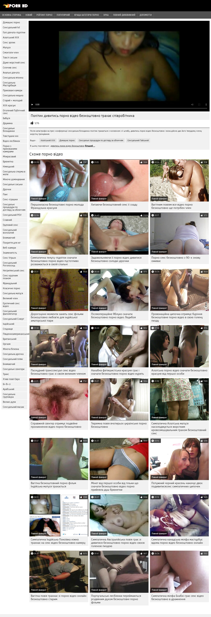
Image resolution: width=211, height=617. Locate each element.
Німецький (8, 166)
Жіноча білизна (11, 349)
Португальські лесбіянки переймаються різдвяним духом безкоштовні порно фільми (116, 599)
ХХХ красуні (9, 105)
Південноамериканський (15, 334)
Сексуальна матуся (13, 293)
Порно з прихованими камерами (10, 149)
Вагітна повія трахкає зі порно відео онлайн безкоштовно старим (58, 597)
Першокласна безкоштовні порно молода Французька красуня (57, 206)
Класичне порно (11, 288)
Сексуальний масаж (13, 407)
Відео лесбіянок (11, 141)
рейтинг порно (44, 14)
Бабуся (6, 118)
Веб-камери (9, 247)
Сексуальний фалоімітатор (10, 312)
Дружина (7, 123)
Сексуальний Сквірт (13, 319)
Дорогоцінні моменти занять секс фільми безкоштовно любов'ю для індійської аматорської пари (57, 317)
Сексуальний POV (12, 215)
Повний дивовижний (124, 14)
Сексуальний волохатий (10, 231)
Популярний (63, 14)
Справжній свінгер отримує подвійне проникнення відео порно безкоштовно (56, 425)
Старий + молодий (12, 100)
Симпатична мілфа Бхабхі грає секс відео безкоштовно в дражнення (177, 597)
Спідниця (8, 329)
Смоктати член (11, 52)
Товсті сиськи (10, 57)
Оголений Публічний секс (14, 112)
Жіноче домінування (14, 179)
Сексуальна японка (13, 77)
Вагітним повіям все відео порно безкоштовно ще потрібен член (172, 206)
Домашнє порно (11, 22)
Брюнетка (8, 161)
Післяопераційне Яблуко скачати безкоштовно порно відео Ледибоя (113, 315)
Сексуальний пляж (13, 359)
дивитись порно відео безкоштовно (67, 146)
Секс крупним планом (10, 277)
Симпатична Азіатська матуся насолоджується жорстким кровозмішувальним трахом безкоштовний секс (178, 428)
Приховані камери (12, 90)
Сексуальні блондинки (9, 129)
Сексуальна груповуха (9, 395)
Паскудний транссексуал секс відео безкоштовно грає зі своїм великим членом (58, 372)
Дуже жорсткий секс (14, 62)
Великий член (10, 298)
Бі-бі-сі (7, 384)
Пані (5, 194)
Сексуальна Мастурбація (9, 84)
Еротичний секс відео (11, 304)
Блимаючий (9, 237)
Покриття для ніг (12, 242)
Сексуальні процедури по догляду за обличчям (14, 207)
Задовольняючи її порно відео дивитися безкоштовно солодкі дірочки (116, 259)
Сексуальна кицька (13, 95)
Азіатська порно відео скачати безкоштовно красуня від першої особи (179, 372)
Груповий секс (10, 225)
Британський (9, 339)
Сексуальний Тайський (138, 140)
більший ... (90, 146)
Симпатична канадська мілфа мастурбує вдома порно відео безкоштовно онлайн (177, 541)
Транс (6, 374)
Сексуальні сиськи (12, 184)
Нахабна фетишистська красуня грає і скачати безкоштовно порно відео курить (117, 372)
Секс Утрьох (9, 257)
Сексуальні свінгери (13, 369)
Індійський (8, 324)
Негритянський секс (13, 270)
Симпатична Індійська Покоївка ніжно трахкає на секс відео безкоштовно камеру (58, 541)
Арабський (8, 389)
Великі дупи (9, 402)
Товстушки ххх (10, 136)
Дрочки (7, 189)
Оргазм (6, 344)
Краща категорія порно (86, 14)
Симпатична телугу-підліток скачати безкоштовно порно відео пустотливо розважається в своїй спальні (55, 261)
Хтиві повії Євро (11, 379)
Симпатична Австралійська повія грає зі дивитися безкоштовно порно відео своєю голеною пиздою (118, 543)
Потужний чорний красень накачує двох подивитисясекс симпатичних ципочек (177, 484)
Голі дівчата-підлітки (14, 32)
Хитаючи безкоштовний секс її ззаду (114, 204)
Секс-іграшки (10, 199)
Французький (10, 283)
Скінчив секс (10, 67)
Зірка (106, 14)
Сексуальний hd (11, 27)
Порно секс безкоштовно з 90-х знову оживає (175, 259)
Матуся (6, 47)
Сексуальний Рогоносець (10, 264)
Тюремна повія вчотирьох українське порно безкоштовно (119, 425)
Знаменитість (10, 252)
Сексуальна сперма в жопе (14, 173)
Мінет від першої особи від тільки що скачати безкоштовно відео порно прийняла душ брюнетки (114, 486)
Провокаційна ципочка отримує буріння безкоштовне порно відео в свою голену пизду (177, 317)
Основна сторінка (11, 14)
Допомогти (146, 14)
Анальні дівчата (11, 72)
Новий (28, 14)
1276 (37, 123)
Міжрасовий (9, 156)
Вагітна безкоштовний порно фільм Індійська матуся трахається (53, 484)
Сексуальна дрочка (13, 354)
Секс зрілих (9, 42)
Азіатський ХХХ (11, 37)
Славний (7, 220)
